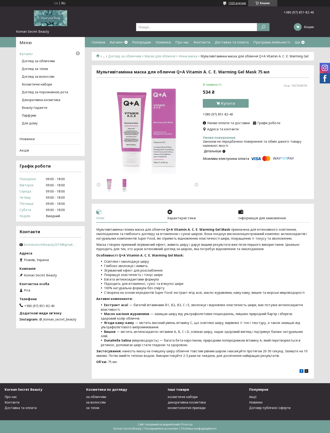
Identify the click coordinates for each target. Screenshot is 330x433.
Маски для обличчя (159, 56)
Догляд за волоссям (38, 77)
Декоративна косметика (41, 100)
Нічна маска (188, 56)
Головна (98, 42)
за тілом (92, 408)
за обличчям (96, 397)
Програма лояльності (271, 42)
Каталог (116, 42)
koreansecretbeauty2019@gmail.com (50, 245)
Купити (228, 103)
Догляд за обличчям (124, 56)
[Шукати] (263, 27)
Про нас (182, 42)
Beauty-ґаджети (34, 108)
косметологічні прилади (187, 408)
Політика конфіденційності (199, 428)
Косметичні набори (37, 84)
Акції (253, 397)
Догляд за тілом (35, 69)
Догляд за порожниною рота (45, 92)
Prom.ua (187, 424)
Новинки (163, 42)
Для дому (30, 123)
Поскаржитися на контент (161, 428)
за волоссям (96, 402)
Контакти (202, 42)
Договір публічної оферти (270, 408)
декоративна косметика (187, 402)
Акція (24, 150)
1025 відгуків (237, 3)
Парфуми (29, 116)
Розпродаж (141, 42)
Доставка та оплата (232, 42)
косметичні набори (183, 397)
